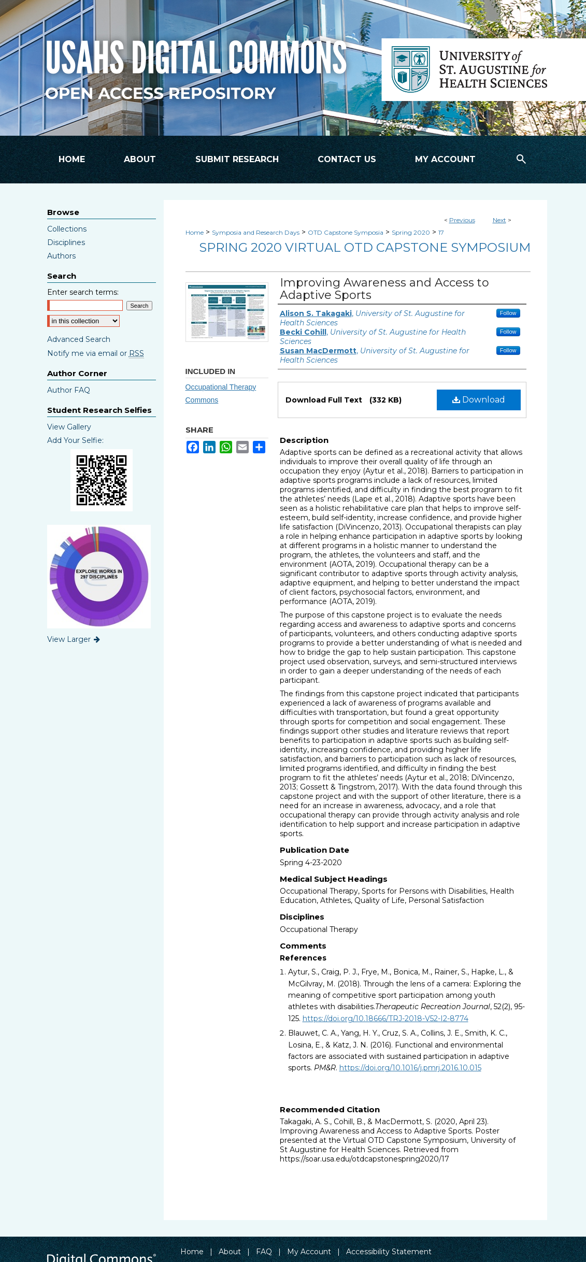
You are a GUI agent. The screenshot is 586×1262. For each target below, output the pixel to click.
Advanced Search (78, 339)
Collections (67, 229)
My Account (309, 1251)
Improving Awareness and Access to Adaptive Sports (384, 289)
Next (499, 220)
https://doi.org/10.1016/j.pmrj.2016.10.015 (410, 1067)
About (230, 1251)
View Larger (74, 639)
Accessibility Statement (389, 1251)
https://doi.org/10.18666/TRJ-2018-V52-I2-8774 (385, 1018)
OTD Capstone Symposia (345, 232)
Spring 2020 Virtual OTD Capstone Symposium (365, 247)
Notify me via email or (95, 353)
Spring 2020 (411, 232)
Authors (61, 256)
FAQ (264, 1251)
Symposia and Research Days (255, 232)
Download (478, 400)
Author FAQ (68, 390)
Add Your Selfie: (75, 440)
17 (441, 232)
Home (194, 232)
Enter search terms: (83, 292)
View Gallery (69, 427)
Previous (462, 220)
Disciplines (66, 242)
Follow (508, 313)
